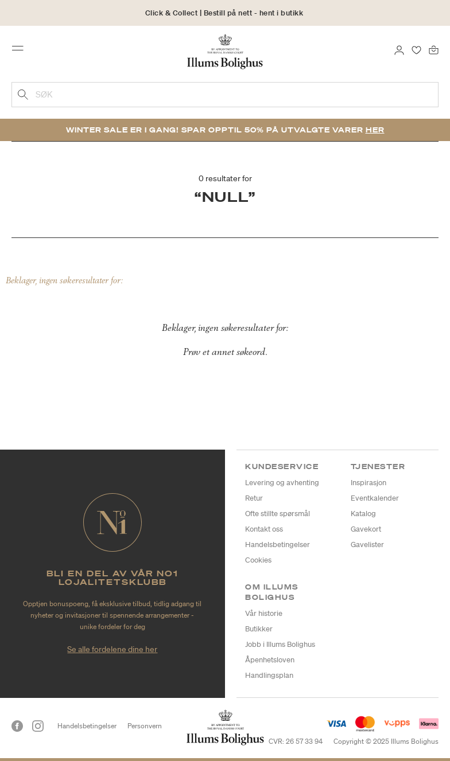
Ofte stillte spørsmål (277, 513)
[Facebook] (17, 726)
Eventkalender (375, 498)
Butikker (259, 629)
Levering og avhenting (282, 482)
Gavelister (367, 544)
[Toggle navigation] (21, 51)
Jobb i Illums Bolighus (280, 644)
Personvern (144, 726)
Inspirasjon (368, 482)
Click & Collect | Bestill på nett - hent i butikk (224, 13)
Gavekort (366, 529)
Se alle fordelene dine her (112, 649)
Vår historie (263, 613)
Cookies (258, 560)
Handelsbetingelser (277, 544)
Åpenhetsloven (269, 660)
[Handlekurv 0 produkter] (434, 49)
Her (375, 130)
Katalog (363, 513)
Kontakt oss (264, 529)
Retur (254, 498)
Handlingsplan (269, 675)
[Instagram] (38, 726)
